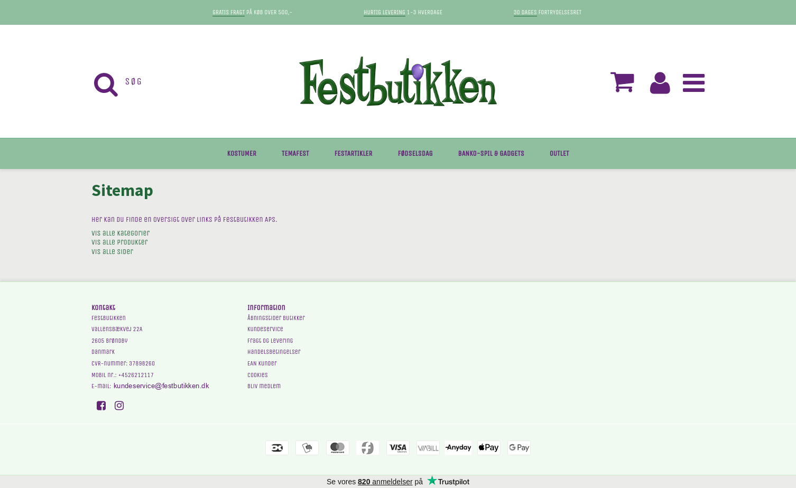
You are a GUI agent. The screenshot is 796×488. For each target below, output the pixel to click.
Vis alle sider (112, 251)
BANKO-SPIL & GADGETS (491, 153)
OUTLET (559, 153)
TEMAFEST (295, 153)
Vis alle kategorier (120, 233)
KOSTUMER (241, 153)
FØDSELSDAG (414, 153)
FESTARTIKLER (354, 153)
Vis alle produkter (119, 242)
